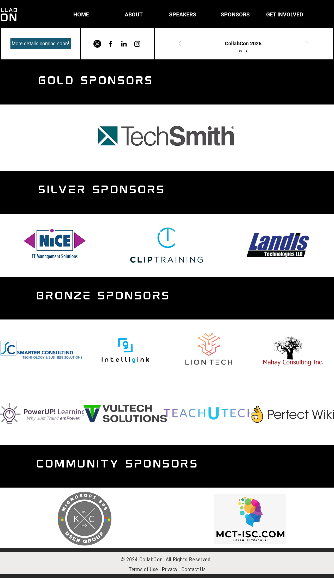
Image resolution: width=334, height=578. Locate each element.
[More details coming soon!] (40, 43)
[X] (97, 44)
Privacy (169, 569)
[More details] (246, 51)
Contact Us (193, 569)
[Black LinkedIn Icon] (124, 44)
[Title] (240, 51)
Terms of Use (143, 569)
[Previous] (180, 44)
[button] (120, 14)
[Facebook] (111, 44)
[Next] (307, 44)
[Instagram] (137, 44)
